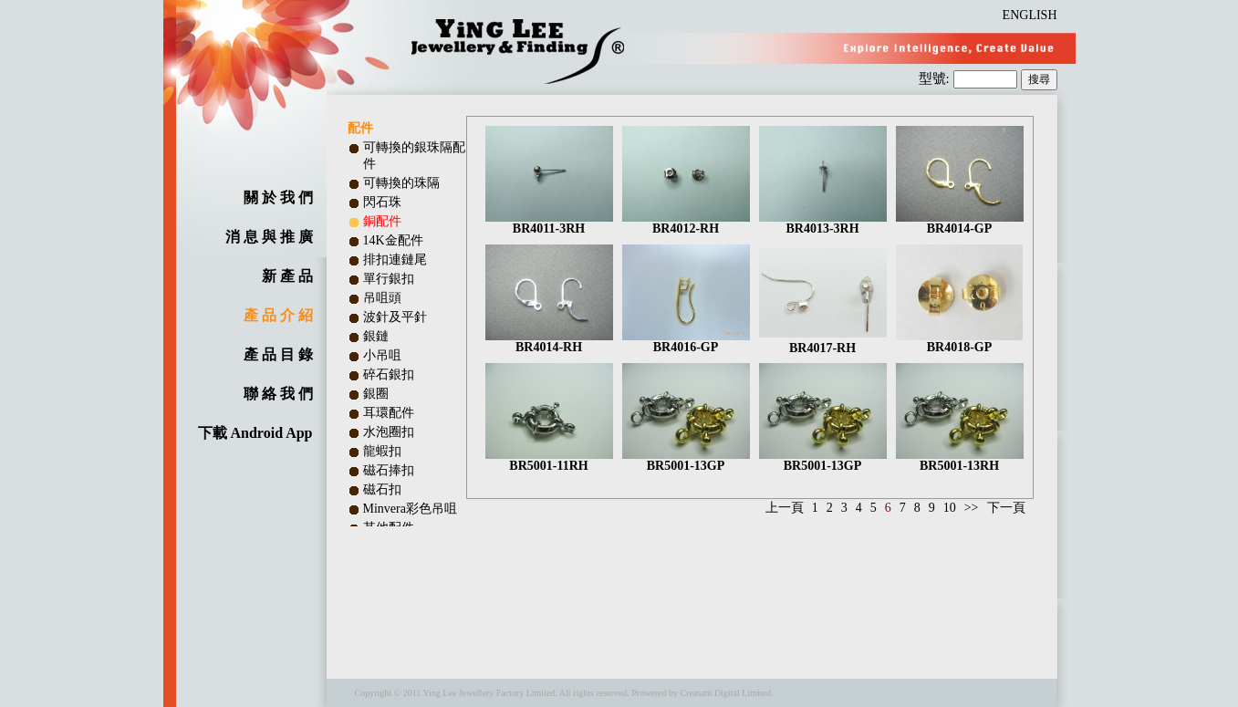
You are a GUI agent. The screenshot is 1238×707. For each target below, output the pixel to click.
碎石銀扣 (388, 374)
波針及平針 (395, 317)
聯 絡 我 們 (278, 393)
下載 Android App (255, 433)
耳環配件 (388, 413)
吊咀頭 (382, 298)
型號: (936, 78)
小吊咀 (382, 355)
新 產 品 (287, 276)
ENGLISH (1030, 15)
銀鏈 (376, 336)
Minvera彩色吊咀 (410, 508)
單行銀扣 (388, 279)
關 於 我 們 (278, 197)
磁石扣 (382, 489)
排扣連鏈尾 (395, 259)
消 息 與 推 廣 (269, 236)
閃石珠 (382, 202)
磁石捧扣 (388, 470)
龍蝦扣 (382, 451)
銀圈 (376, 393)
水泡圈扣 (388, 432)
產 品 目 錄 (278, 354)
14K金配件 (393, 240)
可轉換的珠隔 (401, 183)
